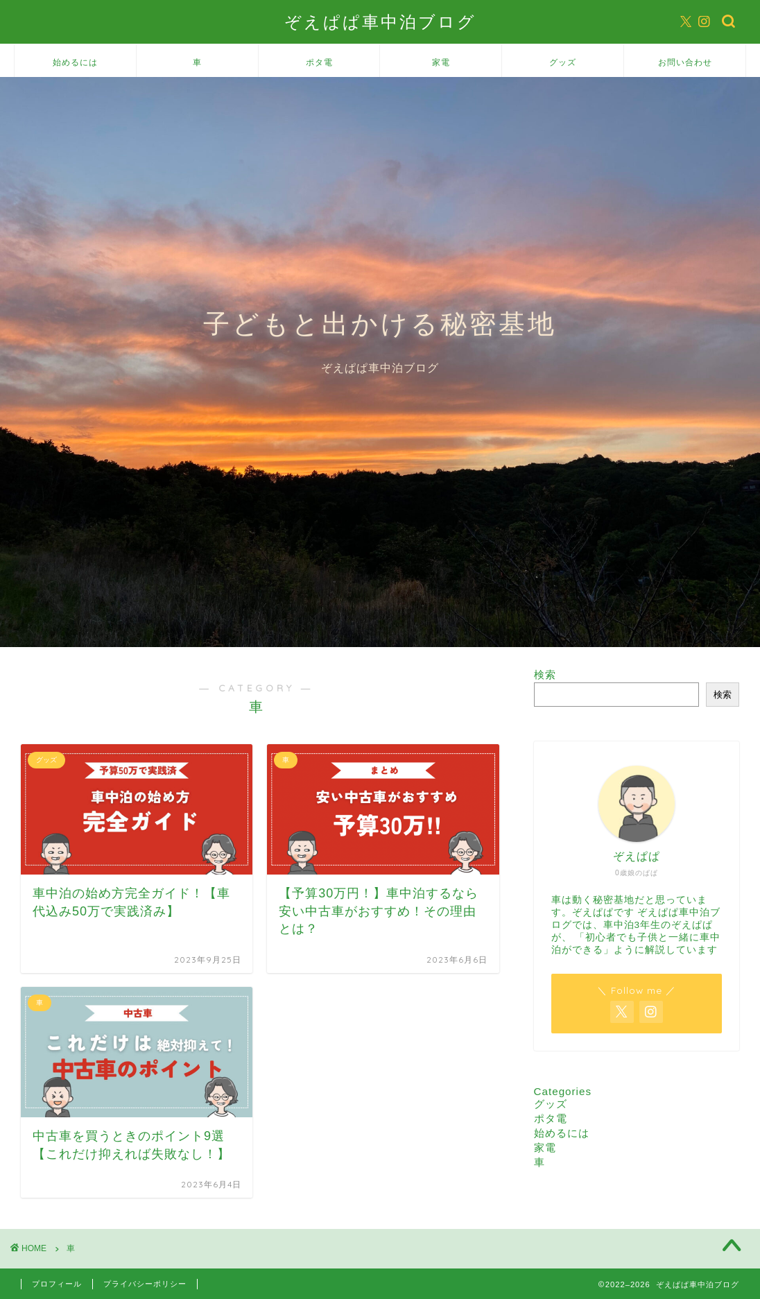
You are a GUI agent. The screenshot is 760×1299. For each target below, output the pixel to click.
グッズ (562, 62)
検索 (545, 674)
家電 (441, 62)
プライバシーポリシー (145, 1284)
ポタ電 (319, 62)
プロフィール (57, 1284)
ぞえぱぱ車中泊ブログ (380, 21)
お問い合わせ (685, 62)
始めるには (75, 62)
